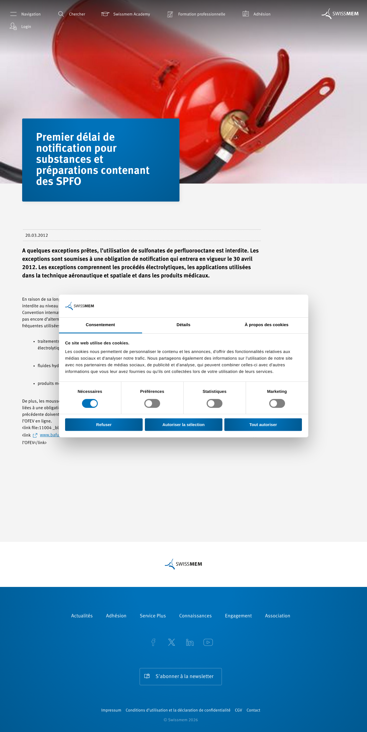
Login (19, 26)
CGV (238, 710)
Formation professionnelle (195, 14)
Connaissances (195, 616)
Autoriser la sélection (183, 424)
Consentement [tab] (100, 325)
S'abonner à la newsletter (185, 676)
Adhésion (255, 14)
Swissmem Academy (125, 14)
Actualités (82, 616)
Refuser (104, 424)
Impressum (111, 710)
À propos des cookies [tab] (267, 325)
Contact (253, 710)
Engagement (238, 616)
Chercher (70, 14)
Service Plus (153, 616)
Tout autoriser (263, 424)
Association (277, 616)
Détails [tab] (184, 325)
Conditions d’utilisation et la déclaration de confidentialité (178, 710)
